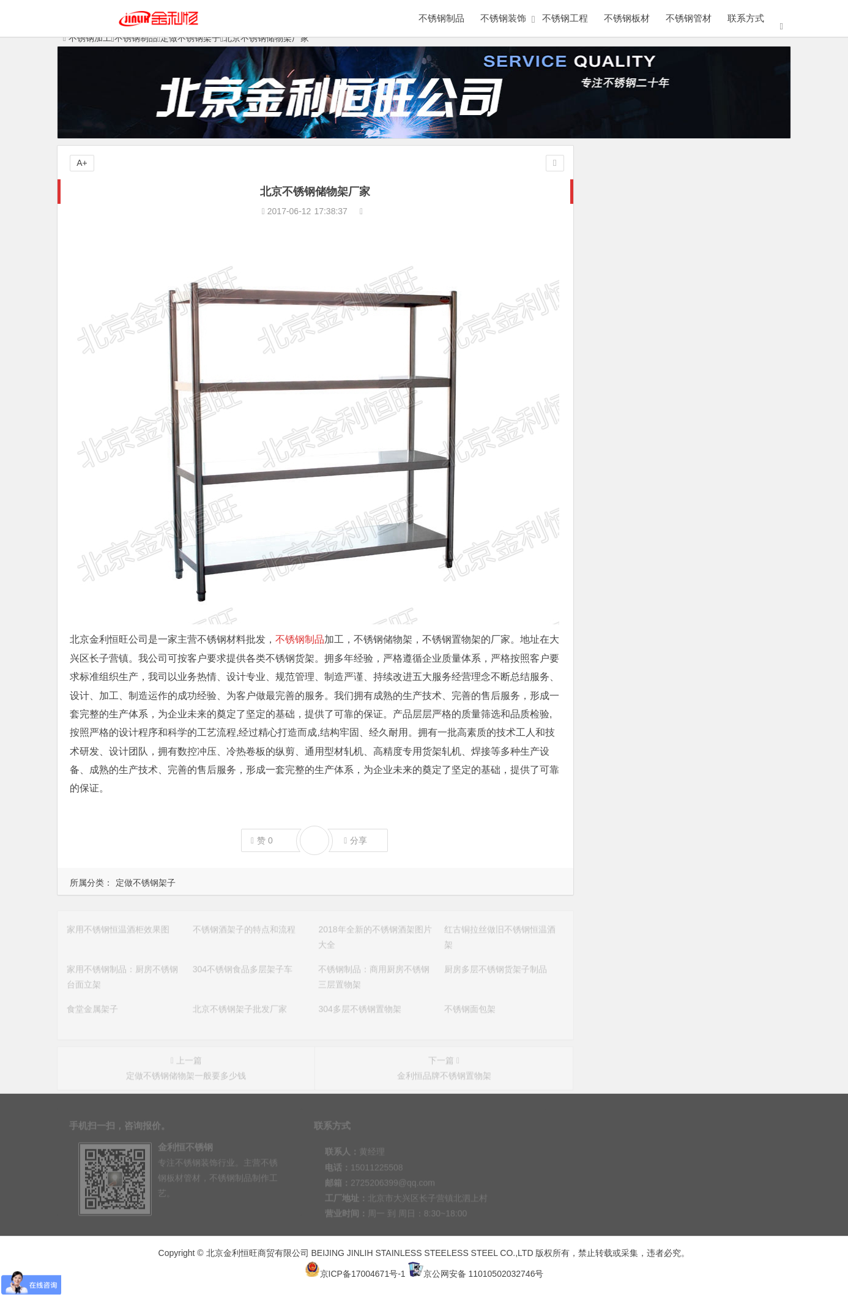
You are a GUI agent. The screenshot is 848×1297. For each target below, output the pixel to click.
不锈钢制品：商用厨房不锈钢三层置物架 (671, 529)
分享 (355, 840)
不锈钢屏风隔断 (733, 238)
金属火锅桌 (733, 333)
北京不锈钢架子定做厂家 (641, 632)
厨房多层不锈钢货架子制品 (645, 546)
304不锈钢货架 (622, 718)
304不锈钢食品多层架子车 (644, 512)
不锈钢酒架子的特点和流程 (645, 444)
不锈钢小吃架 (619, 701)
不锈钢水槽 (639, 262)
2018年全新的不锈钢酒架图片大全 (659, 461)
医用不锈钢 (639, 333)
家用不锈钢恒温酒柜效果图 (645, 427)
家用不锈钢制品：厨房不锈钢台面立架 (667, 495)
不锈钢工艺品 (733, 262)
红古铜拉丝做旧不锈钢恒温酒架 (654, 478)
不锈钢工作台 (639, 310)
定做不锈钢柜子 (639, 214)
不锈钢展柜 (639, 238)
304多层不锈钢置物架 (635, 598)
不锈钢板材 (627, 18)
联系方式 (745, 18)
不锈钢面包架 (619, 615)
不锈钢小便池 (733, 310)
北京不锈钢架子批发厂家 (641, 581)
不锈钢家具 (733, 214)
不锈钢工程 (565, 18)
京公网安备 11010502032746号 (476, 1274)
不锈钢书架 (733, 286)
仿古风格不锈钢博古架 (637, 752)
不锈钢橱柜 (639, 357)
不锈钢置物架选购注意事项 (645, 666)
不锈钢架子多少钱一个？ (641, 684)
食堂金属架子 (619, 564)
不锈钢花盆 (639, 286)
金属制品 (639, 190)
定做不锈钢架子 (146, 883)
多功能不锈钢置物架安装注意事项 (658, 649)
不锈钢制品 (441, 18)
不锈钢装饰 (503, 18)
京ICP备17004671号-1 (355, 1274)
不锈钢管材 (689, 18)
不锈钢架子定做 (624, 735)
